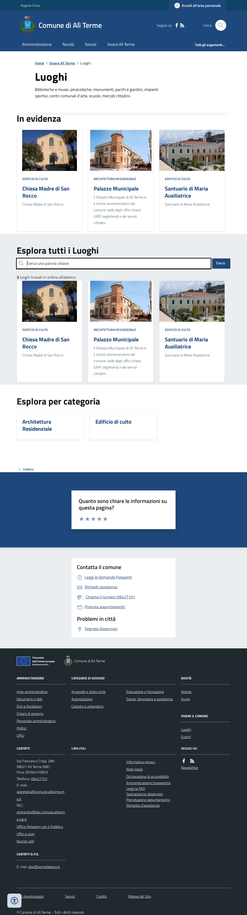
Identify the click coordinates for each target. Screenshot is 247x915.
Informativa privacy (140, 762)
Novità (68, 44)
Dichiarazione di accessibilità (147, 776)
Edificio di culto (35, 178)
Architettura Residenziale (115, 178)
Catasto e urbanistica (87, 706)
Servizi (90, 44)
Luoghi (186, 729)
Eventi (186, 737)
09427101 (39, 778)
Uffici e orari (25, 834)
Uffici (20, 735)
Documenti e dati (29, 699)
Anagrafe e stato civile (88, 691)
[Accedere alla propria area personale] (197, 5)
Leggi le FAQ (135, 788)
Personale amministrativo (36, 721)
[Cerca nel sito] (219, 25)
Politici (21, 728)
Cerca (220, 263)
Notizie (186, 691)
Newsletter (189, 767)
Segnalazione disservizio (144, 794)
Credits (101, 896)
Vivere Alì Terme (121, 44)
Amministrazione (37, 44)
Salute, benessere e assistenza (149, 699)
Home (39, 63)
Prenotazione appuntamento (148, 799)
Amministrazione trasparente (148, 783)
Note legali (134, 769)
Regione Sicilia (30, 5)
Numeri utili (25, 841)
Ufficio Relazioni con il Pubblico (40, 826)
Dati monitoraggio (30, 896)
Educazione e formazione (145, 691)
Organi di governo (30, 713)
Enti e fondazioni (29, 706)
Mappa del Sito (139, 896)
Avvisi (185, 699)
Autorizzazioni (81, 699)
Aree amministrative (32, 691)
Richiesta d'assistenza (143, 805)
